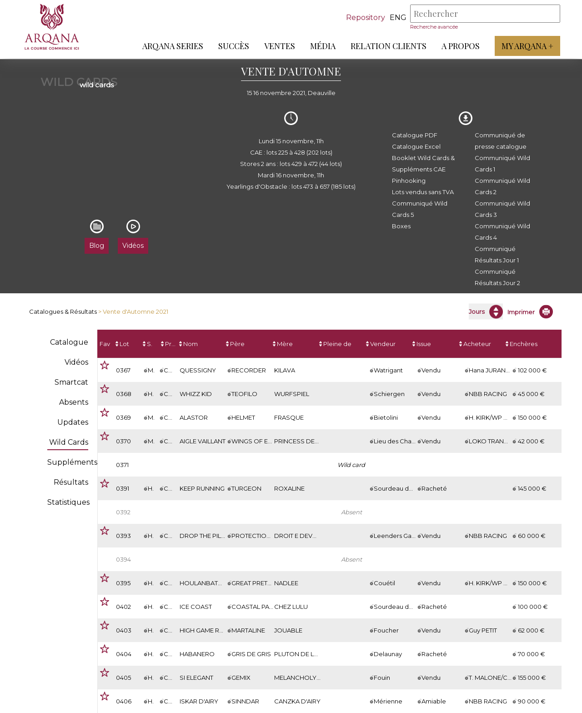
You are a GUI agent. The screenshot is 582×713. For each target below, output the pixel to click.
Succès (232, 45)
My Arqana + (526, 45)
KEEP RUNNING (202, 488)
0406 (123, 701)
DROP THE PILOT (205, 535)
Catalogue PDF (414, 135)
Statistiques (68, 502)
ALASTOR (194, 417)
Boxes (401, 226)
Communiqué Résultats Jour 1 (497, 254)
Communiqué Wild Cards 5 (419, 209)
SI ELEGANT (196, 677)
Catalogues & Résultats (63, 311)
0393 (123, 535)
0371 (122, 464)
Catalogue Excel (416, 146)
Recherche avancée (433, 27)
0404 (123, 654)
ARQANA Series (171, 45)
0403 (123, 630)
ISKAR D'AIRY (199, 701)
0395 (123, 583)
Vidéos (76, 362)
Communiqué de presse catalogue (501, 140)
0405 (123, 677)
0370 (123, 441)
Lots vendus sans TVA (423, 192)
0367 (123, 370)
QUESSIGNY (198, 370)
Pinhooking (409, 180)
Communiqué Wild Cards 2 (502, 186)
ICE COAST (196, 606)
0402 (123, 606)
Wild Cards (68, 442)
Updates (72, 422)
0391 (122, 488)
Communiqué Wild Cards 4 (502, 231)
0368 (123, 393)
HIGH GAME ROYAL (208, 630)
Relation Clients (388, 45)
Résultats (71, 482)
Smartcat (71, 382)
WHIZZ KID (196, 393)
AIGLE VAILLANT (203, 441)
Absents (73, 402)
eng (397, 17)
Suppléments (72, 462)
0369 (123, 417)
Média (322, 45)
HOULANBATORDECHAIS (217, 583)
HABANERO (197, 654)
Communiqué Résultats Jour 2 (497, 277)
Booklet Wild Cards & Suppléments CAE (423, 163)
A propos (460, 45)
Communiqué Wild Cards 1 (502, 163)
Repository (364, 17)
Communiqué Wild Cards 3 (502, 209)
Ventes (278, 45)
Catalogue (69, 342)
